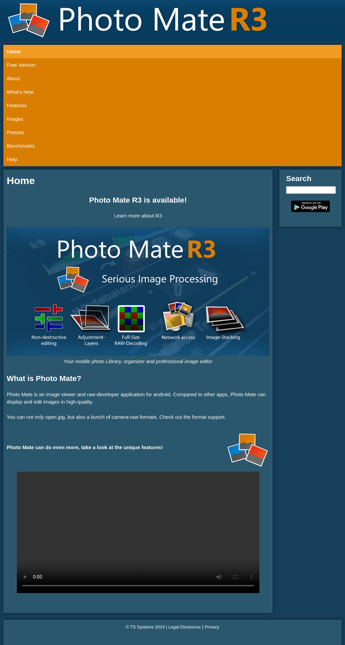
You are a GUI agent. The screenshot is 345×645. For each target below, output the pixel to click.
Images (15, 119)
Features (17, 105)
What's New (20, 92)
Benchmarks (21, 146)
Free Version (21, 65)
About (13, 78)
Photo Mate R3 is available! (138, 200)
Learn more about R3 (138, 215)
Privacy (212, 626)
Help (12, 159)
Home (14, 51)
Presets (15, 132)
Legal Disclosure (184, 626)
